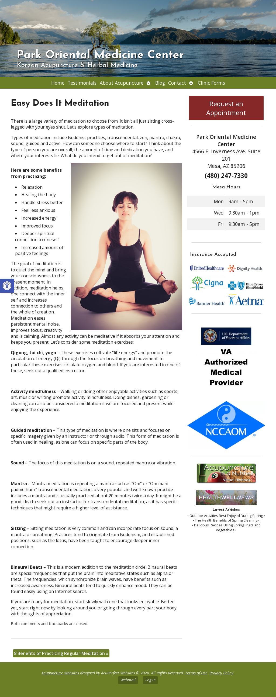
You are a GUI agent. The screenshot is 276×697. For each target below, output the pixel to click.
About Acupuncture (121, 83)
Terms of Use (196, 672)
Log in (150, 679)
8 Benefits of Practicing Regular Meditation (61, 653)
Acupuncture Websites (60, 672)
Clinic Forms (211, 83)
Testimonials (82, 83)
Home (57, 83)
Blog (160, 83)
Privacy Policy (221, 672)
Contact (177, 83)
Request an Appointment (226, 108)
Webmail (128, 679)
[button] (7, 286)
